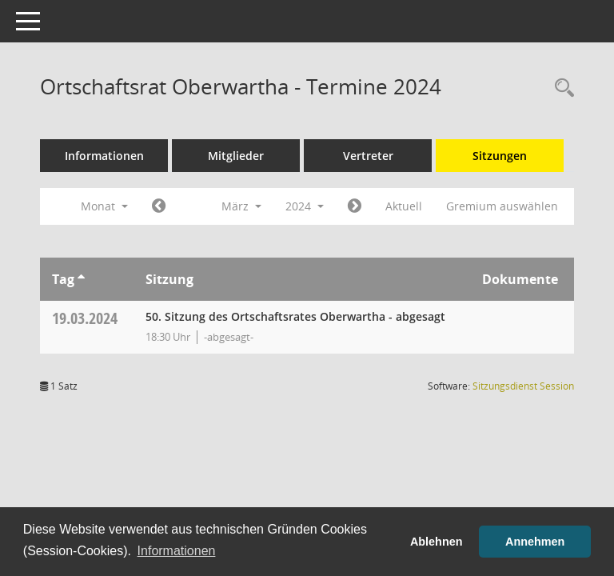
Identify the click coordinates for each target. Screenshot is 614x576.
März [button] (241, 206)
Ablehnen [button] (436, 541)
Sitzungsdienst (523, 386)
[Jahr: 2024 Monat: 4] (354, 206)
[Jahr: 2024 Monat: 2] (158, 206)
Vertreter (368, 155)
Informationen (104, 155)
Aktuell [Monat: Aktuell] (403, 206)
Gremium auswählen (502, 206)
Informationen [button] (177, 551)
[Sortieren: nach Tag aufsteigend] (81, 279)
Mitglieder (236, 155)
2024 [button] (304, 206)
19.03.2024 (85, 318)
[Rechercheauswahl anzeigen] (560, 88)
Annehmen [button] (534, 541)
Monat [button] (104, 206)
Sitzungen (499, 155)
